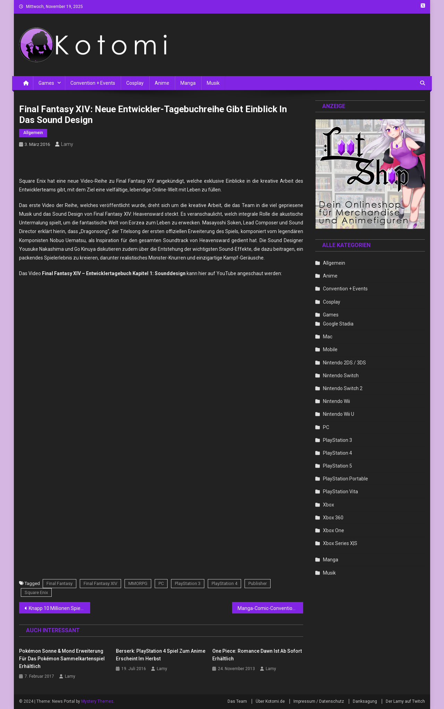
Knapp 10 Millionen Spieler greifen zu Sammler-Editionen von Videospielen (59, 608)
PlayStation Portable (345, 478)
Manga (188, 83)
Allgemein (33, 132)
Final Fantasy (59, 583)
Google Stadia (338, 324)
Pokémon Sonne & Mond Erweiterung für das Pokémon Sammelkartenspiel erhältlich (62, 658)
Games (46, 83)
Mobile (330, 349)
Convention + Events (92, 83)
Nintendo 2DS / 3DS (344, 362)
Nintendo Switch (341, 375)
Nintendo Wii (336, 401)
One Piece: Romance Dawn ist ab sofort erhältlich (257, 654)
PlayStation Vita (340, 491)
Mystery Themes (97, 701)
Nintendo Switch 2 (342, 388)
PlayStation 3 (187, 583)
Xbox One (333, 530)
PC (161, 583)
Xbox (328, 505)
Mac (327, 336)
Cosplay (135, 83)
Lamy (67, 144)
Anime (162, 83)
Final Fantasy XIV (100, 583)
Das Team (237, 701)
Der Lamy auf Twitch (405, 701)
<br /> (182, 524)
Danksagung (365, 701)
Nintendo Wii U (338, 414)
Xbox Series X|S (340, 543)
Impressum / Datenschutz (318, 701)
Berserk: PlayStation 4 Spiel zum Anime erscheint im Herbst (160, 654)
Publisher (257, 583)
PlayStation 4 (224, 583)
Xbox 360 (333, 517)
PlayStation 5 (337, 466)
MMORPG (137, 583)
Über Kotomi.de (270, 701)
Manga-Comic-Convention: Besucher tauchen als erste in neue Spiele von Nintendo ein (270, 608)
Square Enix (36, 592)
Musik (213, 83)
